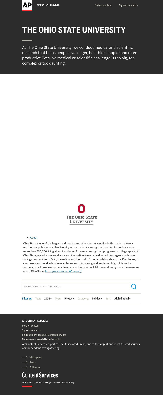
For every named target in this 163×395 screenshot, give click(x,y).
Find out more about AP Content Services (44, 335)
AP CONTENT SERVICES (35, 321)
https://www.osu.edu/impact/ (63, 271)
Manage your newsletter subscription (42, 339)
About (33, 237)
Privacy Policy (68, 382)
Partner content (103, 5)
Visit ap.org (36, 357)
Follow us (35, 367)
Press (33, 362)
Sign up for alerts (128, 5)
